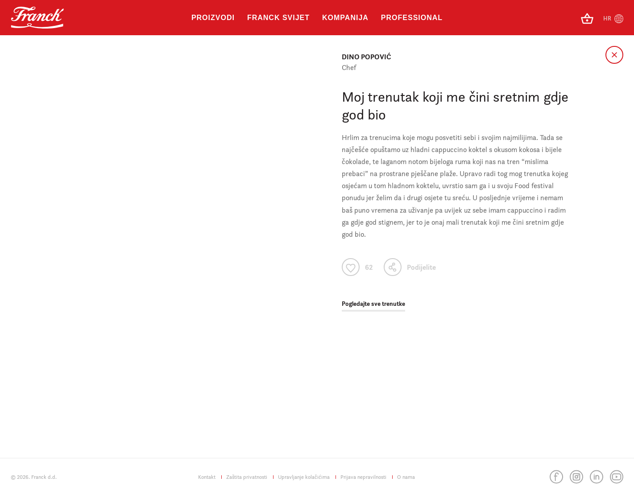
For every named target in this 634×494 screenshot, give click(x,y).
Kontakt (206, 476)
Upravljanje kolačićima (304, 476)
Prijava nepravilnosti (363, 476)
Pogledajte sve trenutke (373, 304)
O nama (406, 476)
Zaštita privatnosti (246, 476)
